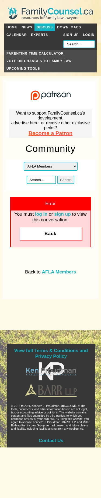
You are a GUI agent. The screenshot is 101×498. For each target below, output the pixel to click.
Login (89, 35)
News (27, 27)
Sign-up (71, 35)
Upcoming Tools (23, 69)
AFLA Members (59, 272)
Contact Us (51, 440)
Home (11, 27)
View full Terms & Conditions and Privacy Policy (51, 353)
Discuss (45, 27)
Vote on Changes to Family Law (39, 61)
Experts (39, 35)
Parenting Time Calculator (35, 53)
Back (50, 233)
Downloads (69, 27)
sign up (62, 214)
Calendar (16, 35)
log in (41, 214)
